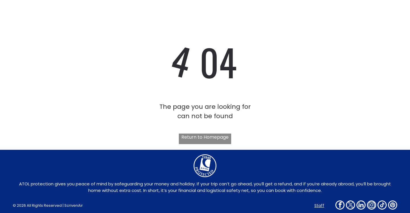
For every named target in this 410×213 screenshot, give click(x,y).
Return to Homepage (205, 137)
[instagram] (371, 205)
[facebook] (340, 205)
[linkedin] (361, 205)
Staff (319, 205)
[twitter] (350, 205)
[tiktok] (382, 205)
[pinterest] (392, 205)
